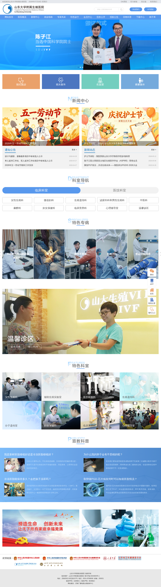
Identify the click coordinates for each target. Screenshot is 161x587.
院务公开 (101, 17)
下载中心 (140, 17)
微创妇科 (49, 200)
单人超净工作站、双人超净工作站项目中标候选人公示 (28, 161)
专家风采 (61, 17)
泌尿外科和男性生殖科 (112, 200)
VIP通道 (150, 9)
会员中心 (88, 17)
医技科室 (119, 190)
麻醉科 (17, 208)
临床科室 (41, 190)
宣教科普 (127, 17)
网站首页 (9, 17)
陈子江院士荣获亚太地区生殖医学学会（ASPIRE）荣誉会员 (110, 161)
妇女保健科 (49, 208)
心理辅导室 (112, 208)
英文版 (143, 2)
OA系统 (124, 2)
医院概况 (22, 17)
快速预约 (135, 9)
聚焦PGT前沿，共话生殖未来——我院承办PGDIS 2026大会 (110, 165)
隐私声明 (84, 581)
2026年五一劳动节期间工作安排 (19, 165)
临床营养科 (80, 208)
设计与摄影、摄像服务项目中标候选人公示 (24, 156)
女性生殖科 (17, 200)
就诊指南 (48, 17)
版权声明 (69, 581)
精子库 (152, 17)
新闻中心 (35, 17)
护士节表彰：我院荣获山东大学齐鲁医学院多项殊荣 (107, 156)
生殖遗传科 (80, 200)
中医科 (143, 200)
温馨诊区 (144, 208)
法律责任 (77, 581)
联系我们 (153, 2)
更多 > (74, 150)
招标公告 (114, 17)
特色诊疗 (74, 17)
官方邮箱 (133, 2)
